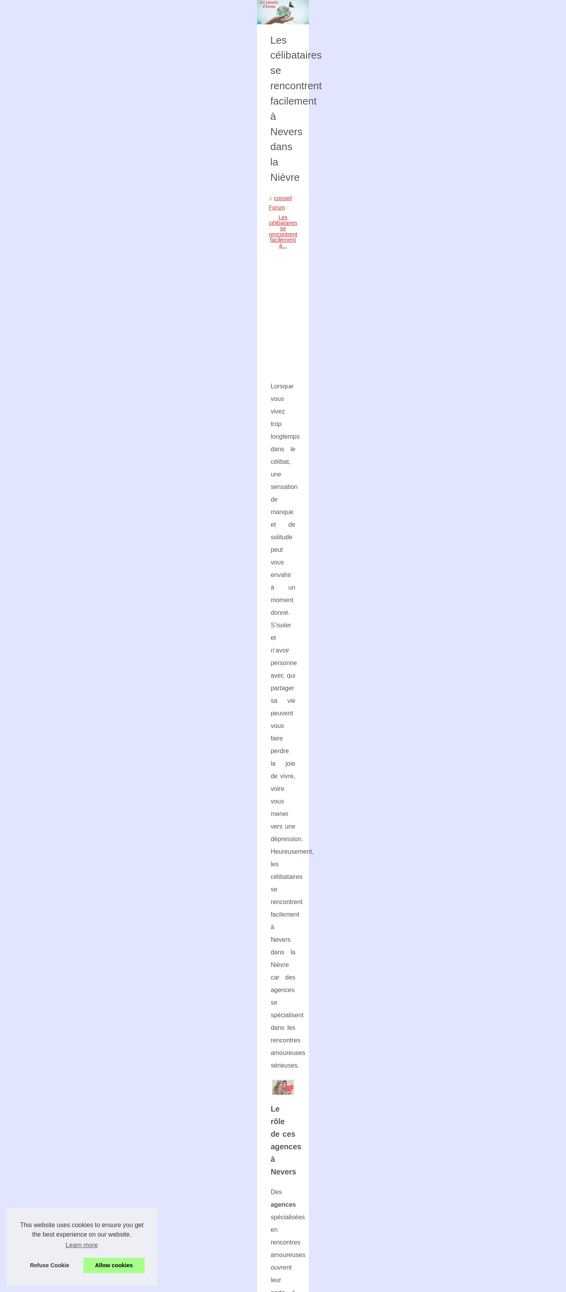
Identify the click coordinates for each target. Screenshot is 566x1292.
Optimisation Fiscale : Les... (445, 648)
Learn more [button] (82, 1245)
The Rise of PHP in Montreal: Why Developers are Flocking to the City (188, 1232)
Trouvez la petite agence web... (450, 788)
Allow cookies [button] (114, 1265)
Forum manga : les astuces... (447, 771)
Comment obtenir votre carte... (449, 401)
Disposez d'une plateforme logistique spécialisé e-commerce (330, 1089)
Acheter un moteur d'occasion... (450, 366)
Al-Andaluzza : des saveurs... (447, 541)
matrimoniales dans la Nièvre (151, 803)
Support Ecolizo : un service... (448, 595)
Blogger (218, 1283)
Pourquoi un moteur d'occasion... (452, 331)
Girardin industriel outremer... (447, 383)
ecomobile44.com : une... (442, 349)
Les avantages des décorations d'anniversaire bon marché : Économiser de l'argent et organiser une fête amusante (220, 1215)
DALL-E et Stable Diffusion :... (448, 472)
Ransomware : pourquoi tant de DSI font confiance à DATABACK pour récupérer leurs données (219, 1131)
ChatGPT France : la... (439, 613)
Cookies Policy (164, 1283)
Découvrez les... (431, 454)
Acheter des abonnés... (440, 683)
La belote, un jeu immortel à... (448, 806)
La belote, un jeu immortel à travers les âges (155, 1186)
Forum (87, 302)
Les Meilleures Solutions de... (448, 700)
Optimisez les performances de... (452, 418)
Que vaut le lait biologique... (446, 823)
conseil (63, 302)
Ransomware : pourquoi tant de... (452, 736)
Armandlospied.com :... (440, 314)
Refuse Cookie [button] (49, 1265)
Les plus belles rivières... (442, 754)
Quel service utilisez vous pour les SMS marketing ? (118, 1089)
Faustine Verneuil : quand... (445, 507)
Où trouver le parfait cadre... (446, 489)
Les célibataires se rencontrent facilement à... (160, 302)
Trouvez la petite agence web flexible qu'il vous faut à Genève (177, 1172)
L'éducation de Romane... (443, 665)
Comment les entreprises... (444, 630)
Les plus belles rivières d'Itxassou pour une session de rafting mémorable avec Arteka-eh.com (218, 1145)
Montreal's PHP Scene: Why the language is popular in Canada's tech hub (193, 1245)
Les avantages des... (437, 841)
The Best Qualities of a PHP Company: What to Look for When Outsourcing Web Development (218, 1259)
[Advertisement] (224, 366)
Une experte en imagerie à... (446, 277)
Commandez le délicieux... (444, 524)
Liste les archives (432, 248)
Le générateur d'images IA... (446, 559)
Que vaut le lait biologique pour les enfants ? (156, 1199)
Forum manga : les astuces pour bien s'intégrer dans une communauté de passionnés (208, 1159)
